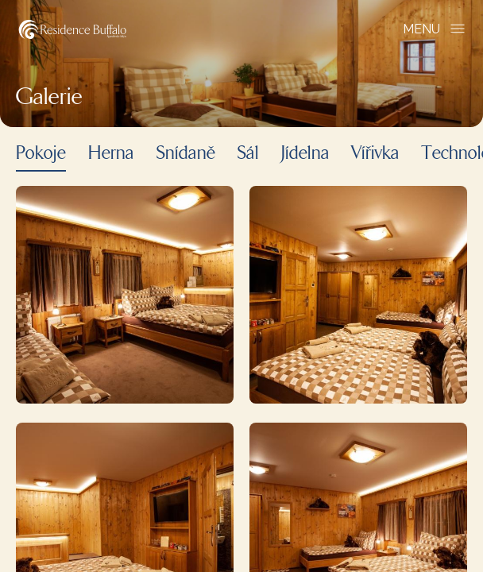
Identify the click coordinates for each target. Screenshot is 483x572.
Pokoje (41, 154)
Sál (248, 154)
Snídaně (185, 154)
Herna (111, 154)
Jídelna (305, 154)
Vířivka (376, 154)
